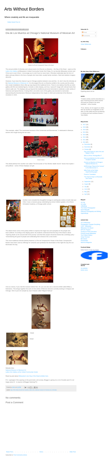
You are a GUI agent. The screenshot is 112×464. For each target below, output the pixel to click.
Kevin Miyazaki (85, 209)
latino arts (31, 390)
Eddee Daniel (84, 250)
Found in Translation (90, 174)
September (87, 181)
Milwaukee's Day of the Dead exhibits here (33, 376)
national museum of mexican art (43, 390)
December (87, 144)
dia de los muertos (24, 390)
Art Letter (83, 204)
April (85, 194)
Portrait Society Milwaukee (88, 233)
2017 (84, 124)
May (85, 191)
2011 (84, 139)
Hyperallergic (84, 213)
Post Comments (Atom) (20, 455)
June (85, 189)
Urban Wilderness (86, 44)
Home (41, 452)
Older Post (73, 452)
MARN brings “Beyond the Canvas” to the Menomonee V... (94, 166)
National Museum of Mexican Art (18, 83)
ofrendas (54, 390)
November (87, 147)
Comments (86, 36)
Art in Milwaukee (85, 222)
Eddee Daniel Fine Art (14, 22)
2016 (84, 127)
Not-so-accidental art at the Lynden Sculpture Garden (94, 158)
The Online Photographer (88, 208)
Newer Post (9, 452)
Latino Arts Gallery (11, 71)
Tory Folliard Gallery (86, 235)
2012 (84, 137)
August (86, 184)
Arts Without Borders (24, 9)
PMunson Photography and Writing (91, 211)
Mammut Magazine (86, 242)
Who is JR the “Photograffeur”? (93, 155)
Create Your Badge (94, 250)
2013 (84, 134)
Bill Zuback (84, 239)
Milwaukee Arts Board (87, 228)
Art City (83, 202)
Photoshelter (84, 240)
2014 (84, 132)
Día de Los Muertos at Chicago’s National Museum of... (93, 163)
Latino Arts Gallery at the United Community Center (22, 372)
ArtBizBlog (84, 206)
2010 (84, 142)
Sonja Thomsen (85, 237)
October (86, 149)
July (85, 186)
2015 (84, 129)
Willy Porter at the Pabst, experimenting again (91, 171)
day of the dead (15, 390)
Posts (84, 32)
